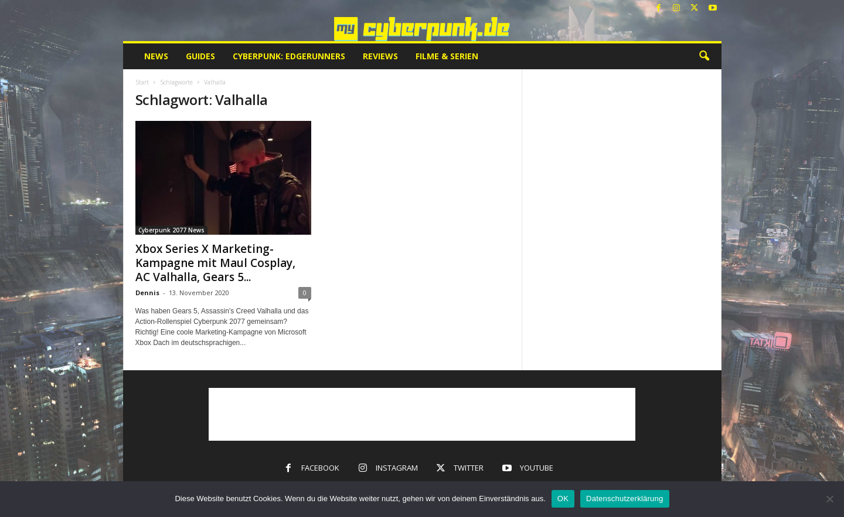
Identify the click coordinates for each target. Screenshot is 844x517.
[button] (704, 56)
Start (142, 82)
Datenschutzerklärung (624, 498)
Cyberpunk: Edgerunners (289, 56)
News (156, 56)
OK (563, 498)
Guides (200, 56)
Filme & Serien (447, 56)
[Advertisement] (422, 414)
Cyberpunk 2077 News (171, 230)
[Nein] (829, 499)
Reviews (380, 56)
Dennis (147, 292)
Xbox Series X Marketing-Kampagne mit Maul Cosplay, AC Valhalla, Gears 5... (215, 263)
